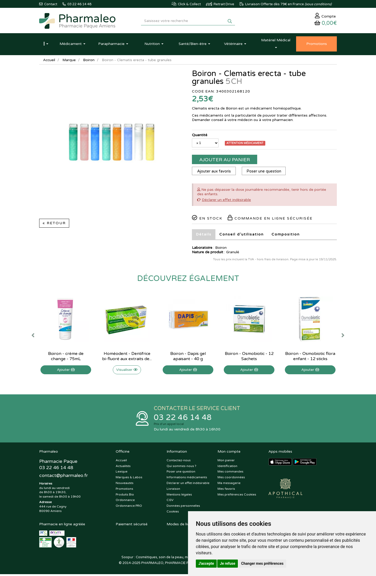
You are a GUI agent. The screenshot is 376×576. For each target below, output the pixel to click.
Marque (70, 61)
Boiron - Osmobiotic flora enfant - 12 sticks (310, 357)
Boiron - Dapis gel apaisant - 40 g (188, 357)
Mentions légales (179, 496)
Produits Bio (125, 496)
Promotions (124, 490)
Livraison (173, 490)
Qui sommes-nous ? (181, 468)
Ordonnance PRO (129, 507)
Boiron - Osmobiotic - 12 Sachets (249, 357)
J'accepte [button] (206, 563)
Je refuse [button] (227, 563)
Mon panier (226, 462)
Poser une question (265, 172)
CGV (170, 502)
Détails (204, 235)
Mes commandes (230, 473)
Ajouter (66, 371)
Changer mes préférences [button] (262, 563)
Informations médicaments (187, 479)
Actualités (123, 468)
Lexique (121, 473)
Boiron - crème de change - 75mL (66, 357)
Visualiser (127, 371)
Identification (227, 468)
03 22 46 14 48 (183, 419)
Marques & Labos (129, 479)
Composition (286, 235)
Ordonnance (125, 502)
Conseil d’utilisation (241, 235)
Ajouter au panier (224, 161)
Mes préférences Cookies (237, 496)
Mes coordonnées (231, 479)
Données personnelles (183, 507)
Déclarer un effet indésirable (226, 201)
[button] (45, 45)
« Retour (54, 224)
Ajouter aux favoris (214, 172)
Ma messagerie (229, 485)
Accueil (49, 61)
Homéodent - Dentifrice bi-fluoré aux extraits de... (127, 357)
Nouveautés (124, 485)
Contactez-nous (179, 462)
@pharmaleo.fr (63, 477)
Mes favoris (226, 490)
